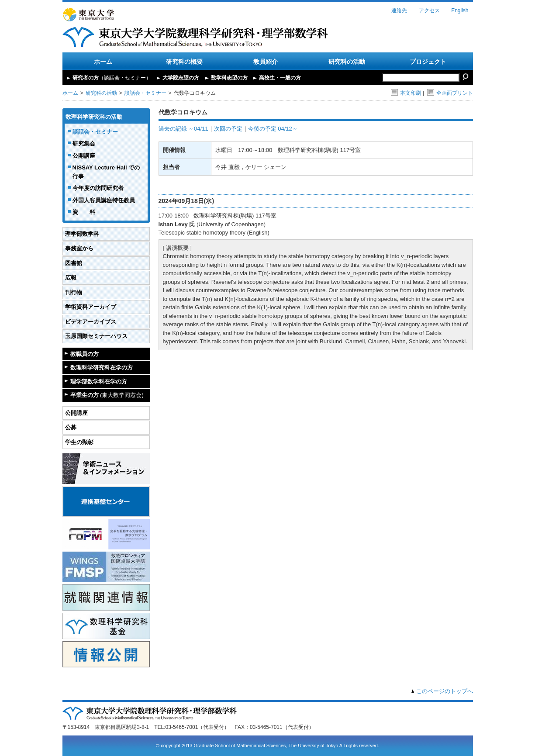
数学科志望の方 (229, 78)
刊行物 (73, 292)
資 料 (83, 212)
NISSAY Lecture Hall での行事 (106, 172)
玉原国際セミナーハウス (96, 336)
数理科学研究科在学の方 (101, 367)
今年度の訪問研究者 (98, 188)
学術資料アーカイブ (90, 307)
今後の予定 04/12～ (273, 128)
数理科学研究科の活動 (94, 117)
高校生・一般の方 (280, 78)
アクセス (429, 10)
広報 (70, 277)
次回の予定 (228, 128)
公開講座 (83, 155)
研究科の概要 (184, 61)
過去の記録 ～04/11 (183, 128)
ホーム (103, 61)
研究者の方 (111, 78)
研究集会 (83, 143)
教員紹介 (265, 61)
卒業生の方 (107, 395)
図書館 (73, 263)
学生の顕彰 (79, 442)
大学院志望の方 (180, 78)
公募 (70, 427)
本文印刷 (406, 93)
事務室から (79, 248)
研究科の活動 (346, 61)
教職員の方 (84, 354)
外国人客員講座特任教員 (103, 200)
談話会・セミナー (145, 93)
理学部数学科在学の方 (98, 381)
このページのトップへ (444, 691)
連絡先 (399, 10)
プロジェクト (428, 61)
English (459, 10)
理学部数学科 (82, 234)
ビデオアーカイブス (90, 321)
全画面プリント (450, 93)
